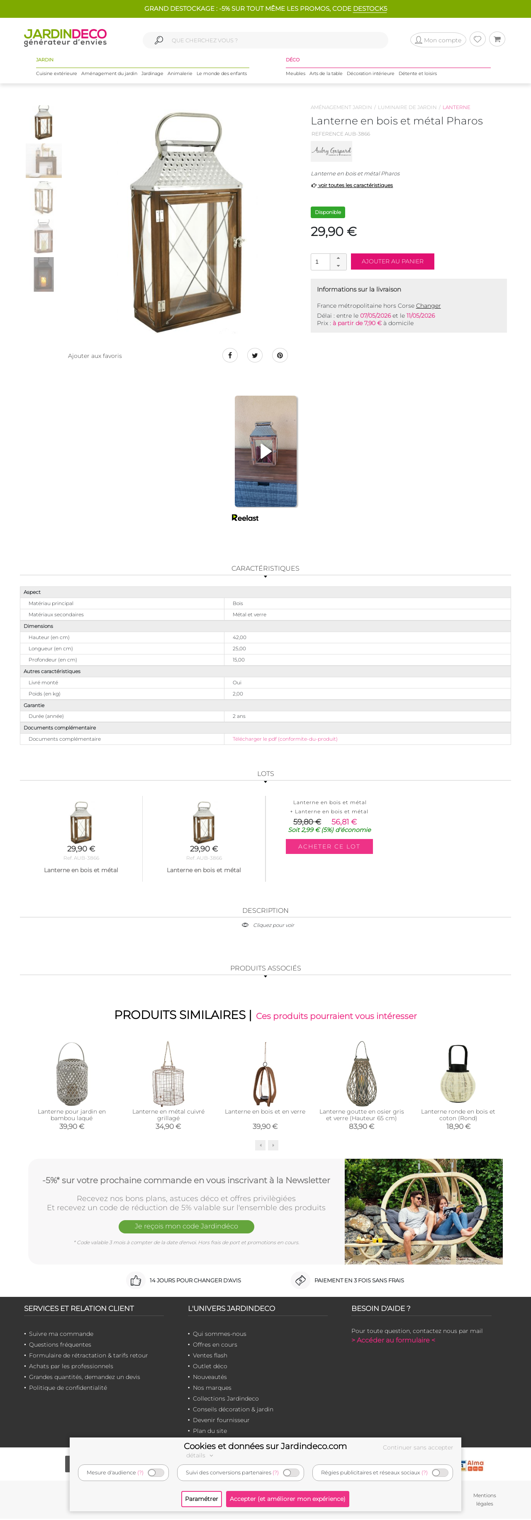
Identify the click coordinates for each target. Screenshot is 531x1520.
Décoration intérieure (371, 74)
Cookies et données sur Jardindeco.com (265, 1446)
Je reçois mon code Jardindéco (186, 1228)
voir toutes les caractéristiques (352, 185)
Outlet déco (210, 1367)
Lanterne (456, 107)
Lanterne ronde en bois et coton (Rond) (458, 1116)
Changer (428, 305)
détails (200, 1455)
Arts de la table (326, 74)
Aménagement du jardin (109, 74)
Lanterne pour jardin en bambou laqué (72, 1116)
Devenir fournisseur (221, 1421)
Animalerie (180, 74)
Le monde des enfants (222, 74)
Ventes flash (210, 1356)
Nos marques (212, 1388)
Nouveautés (210, 1377)
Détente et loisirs (418, 74)
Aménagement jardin (341, 107)
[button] (338, 258)
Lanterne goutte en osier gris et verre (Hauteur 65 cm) (361, 1116)
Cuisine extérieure (56, 74)
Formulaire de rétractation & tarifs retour (88, 1356)
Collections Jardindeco (226, 1399)
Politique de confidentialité (68, 1388)
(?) (140, 1472)
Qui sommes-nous (219, 1334)
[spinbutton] (327, 261)
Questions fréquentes (60, 1345)
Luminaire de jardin (407, 107)
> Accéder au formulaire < (393, 1341)
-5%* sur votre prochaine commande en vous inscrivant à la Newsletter (186, 1180)
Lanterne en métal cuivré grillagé (168, 1116)
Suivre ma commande (61, 1334)
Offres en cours (215, 1345)
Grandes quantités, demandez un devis (84, 1377)
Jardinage (152, 74)
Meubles (295, 74)
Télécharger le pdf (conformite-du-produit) (285, 739)
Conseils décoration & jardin (233, 1410)
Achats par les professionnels (71, 1367)
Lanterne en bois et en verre (265, 1112)
